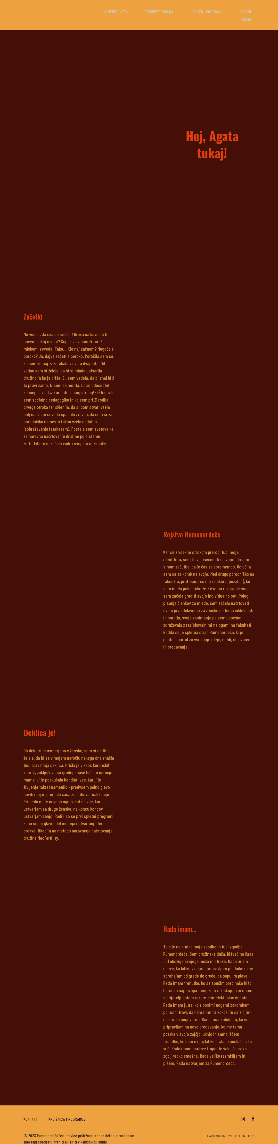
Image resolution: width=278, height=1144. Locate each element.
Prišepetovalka (150, 11)
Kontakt (31, 1111)
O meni (224, 11)
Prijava (247, 11)
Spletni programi (191, 11)
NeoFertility (113, 11)
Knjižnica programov (67, 1111)
